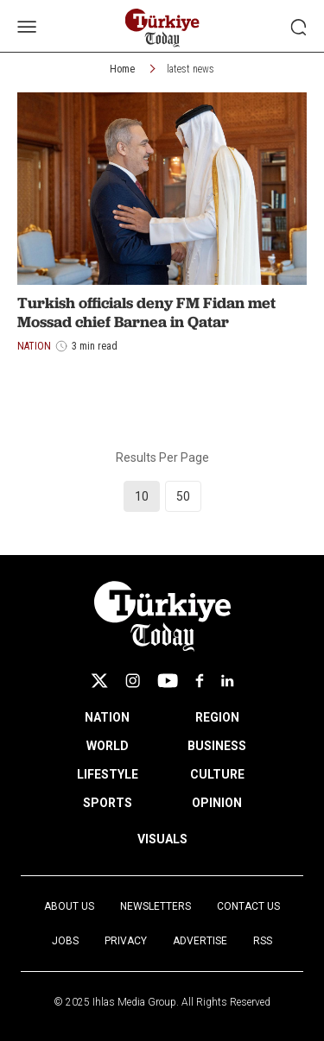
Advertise (200, 941)
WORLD (107, 745)
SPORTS (107, 802)
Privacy (126, 941)
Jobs (65, 941)
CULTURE (217, 774)
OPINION (217, 802)
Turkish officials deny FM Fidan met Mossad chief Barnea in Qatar (146, 312)
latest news (190, 69)
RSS (262, 941)
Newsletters (155, 906)
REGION (217, 717)
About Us (69, 906)
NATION (107, 717)
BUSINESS (216, 745)
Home (122, 69)
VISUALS (162, 839)
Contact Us (248, 906)
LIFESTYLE (107, 774)
